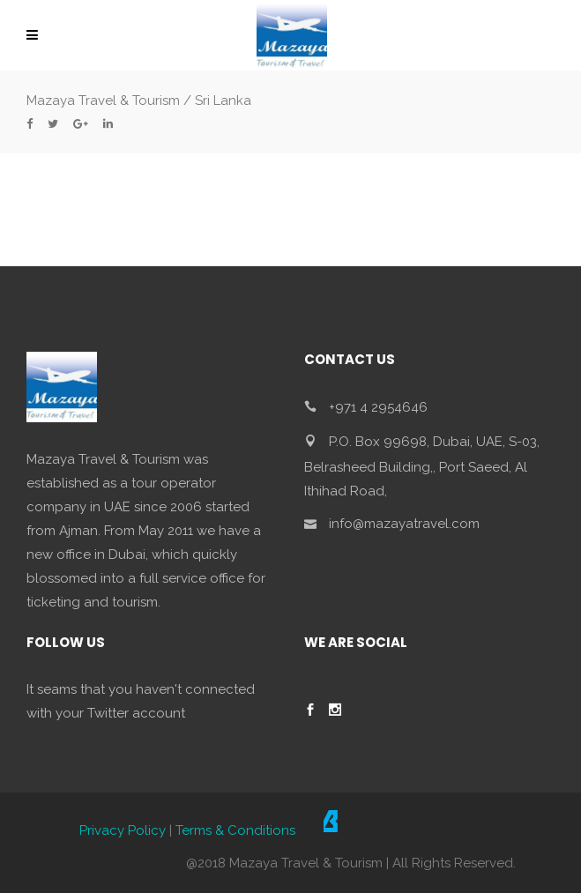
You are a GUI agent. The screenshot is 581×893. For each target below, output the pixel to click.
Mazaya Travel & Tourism (103, 100)
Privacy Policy (122, 830)
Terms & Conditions (235, 830)
